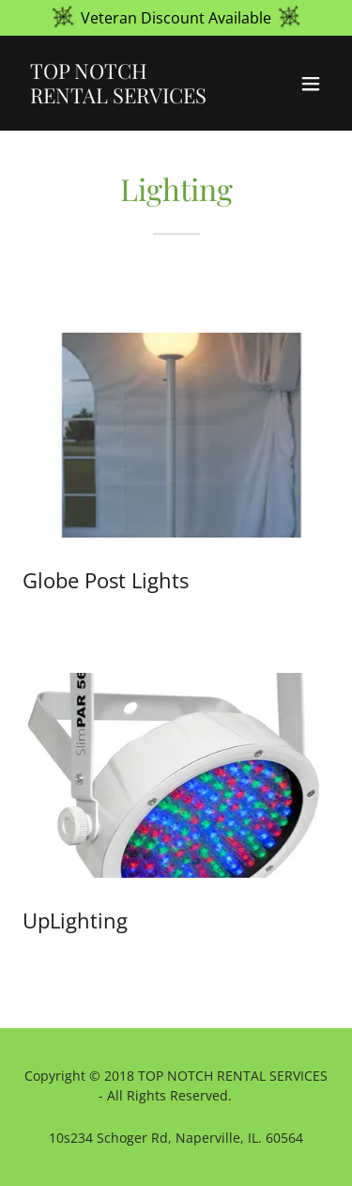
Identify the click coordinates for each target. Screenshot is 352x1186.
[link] (130, 97)
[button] (310, 83)
